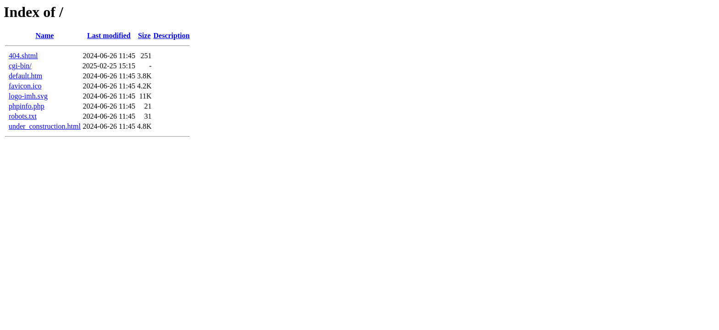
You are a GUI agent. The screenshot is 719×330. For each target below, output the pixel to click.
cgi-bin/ (20, 66)
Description (172, 35)
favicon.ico (25, 86)
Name (44, 35)
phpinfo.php (26, 106)
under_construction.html (45, 126)
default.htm (25, 76)
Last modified (109, 35)
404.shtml (23, 56)
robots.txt (23, 116)
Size (144, 35)
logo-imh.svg (28, 96)
